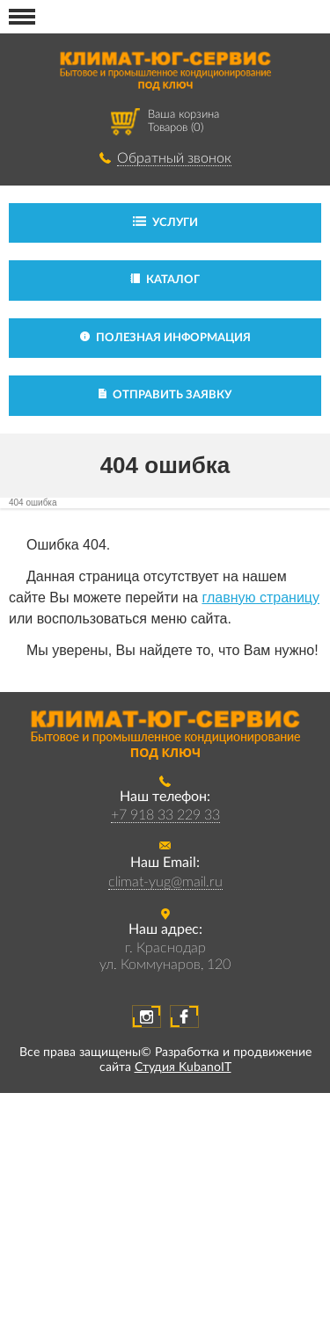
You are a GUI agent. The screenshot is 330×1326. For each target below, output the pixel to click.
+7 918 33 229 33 (165, 815)
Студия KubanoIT (183, 1067)
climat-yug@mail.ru (165, 882)
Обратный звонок (174, 158)
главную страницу (260, 597)
